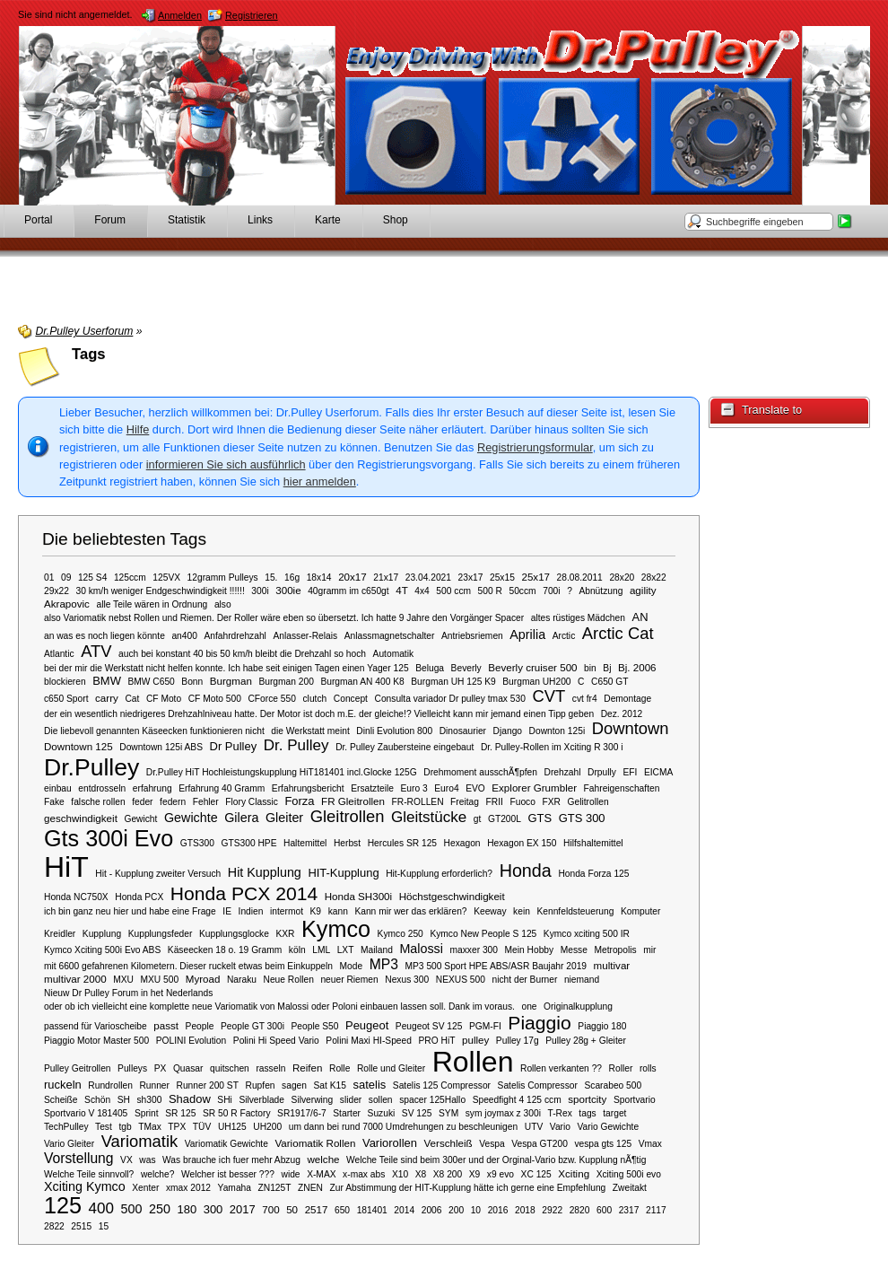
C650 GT (610, 682)
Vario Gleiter (69, 1144)
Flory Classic (251, 802)
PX (160, 1068)
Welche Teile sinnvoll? (89, 1174)
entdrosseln (102, 788)
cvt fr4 (584, 699)
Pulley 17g (517, 1041)
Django (507, 731)
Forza (299, 801)
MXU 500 (159, 980)
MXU (123, 980)
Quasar (188, 1068)
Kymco (335, 928)
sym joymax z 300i (503, 1113)
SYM (448, 1113)
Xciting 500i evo (628, 1174)
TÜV (202, 1127)
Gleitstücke (428, 817)
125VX (166, 577)
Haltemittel (304, 843)
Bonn (192, 682)
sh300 (148, 1100)
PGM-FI (485, 1026)
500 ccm (453, 591)
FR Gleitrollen (353, 801)
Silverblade (261, 1100)
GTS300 (197, 843)
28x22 (653, 577)
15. (271, 577)
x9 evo (500, 1174)
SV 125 (417, 1113)
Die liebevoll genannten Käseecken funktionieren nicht (154, 731)
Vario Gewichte (609, 1127)
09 (66, 577)
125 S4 (92, 577)
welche (323, 1159)
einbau (58, 788)
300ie (287, 590)
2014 (404, 1210)
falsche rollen (98, 802)
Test (103, 1127)
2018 (525, 1210)
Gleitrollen (347, 816)
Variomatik (139, 1141)
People (200, 1026)
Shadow (190, 1099)
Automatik (393, 654)
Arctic (564, 636)
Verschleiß (448, 1143)
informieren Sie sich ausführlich (226, 464)
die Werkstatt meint (310, 731)
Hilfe (138, 429)
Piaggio (539, 1022)
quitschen (229, 1068)
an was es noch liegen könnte (104, 636)
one (528, 1006)
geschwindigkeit (81, 818)
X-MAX (321, 1174)
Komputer (640, 911)
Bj (607, 668)
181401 (372, 1210)
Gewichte (191, 817)
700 (270, 1209)
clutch (314, 699)
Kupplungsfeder (160, 934)
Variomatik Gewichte (226, 1144)
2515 (81, 1226)
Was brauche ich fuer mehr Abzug (231, 1160)
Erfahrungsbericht (308, 788)
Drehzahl (562, 772)
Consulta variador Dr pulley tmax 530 (449, 699)
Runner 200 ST (208, 1085)
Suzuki (382, 1113)
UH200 (267, 1127)
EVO (475, 788)
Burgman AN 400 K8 (362, 682)
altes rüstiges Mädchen (578, 618)
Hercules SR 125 (402, 843)
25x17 (535, 576)
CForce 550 (271, 699)
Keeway (490, 911)
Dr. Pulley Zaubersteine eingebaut (404, 747)
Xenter (145, 1188)
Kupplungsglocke (234, 934)
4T (402, 590)
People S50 (315, 1026)
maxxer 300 (474, 950)
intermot (286, 911)
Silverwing (313, 1100)
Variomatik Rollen (314, 1143)
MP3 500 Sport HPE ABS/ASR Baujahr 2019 (496, 966)
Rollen (473, 1062)
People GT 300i (252, 1026)
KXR (284, 934)
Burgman (231, 681)
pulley (475, 1040)
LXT (345, 950)
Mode (351, 966)
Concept (351, 699)
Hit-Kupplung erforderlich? (439, 874)
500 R (490, 591)
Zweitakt (630, 1188)
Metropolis (615, 950)
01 (49, 577)
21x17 (385, 577)
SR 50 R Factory (237, 1113)
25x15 (502, 577)
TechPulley (66, 1127)
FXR (551, 802)
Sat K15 (330, 1085)
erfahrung (152, 788)
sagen (294, 1085)
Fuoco (522, 802)
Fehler (206, 802)
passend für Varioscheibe (95, 1026)
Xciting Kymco (85, 1186)
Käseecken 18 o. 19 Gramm (225, 950)
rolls (648, 1068)
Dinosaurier (463, 731)
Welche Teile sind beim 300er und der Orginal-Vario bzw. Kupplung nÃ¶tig (496, 1160)
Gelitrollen (588, 802)
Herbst (347, 843)
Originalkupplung (578, 1006)
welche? (158, 1174)
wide (291, 1174)
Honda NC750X (76, 897)
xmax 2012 (188, 1188)
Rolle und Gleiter (391, 1068)
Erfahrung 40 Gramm (221, 788)
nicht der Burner (525, 980)
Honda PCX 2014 (244, 893)
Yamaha (234, 1188)
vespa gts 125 (602, 1144)
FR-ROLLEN (418, 802)
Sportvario (635, 1100)
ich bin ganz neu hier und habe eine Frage (130, 911)
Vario (560, 1127)
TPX (177, 1127)
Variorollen (389, 1143)
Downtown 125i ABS (161, 747)
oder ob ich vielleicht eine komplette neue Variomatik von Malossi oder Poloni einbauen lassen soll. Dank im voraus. (279, 1006)
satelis (370, 1084)
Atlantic (59, 654)
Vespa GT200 (539, 1144)
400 (101, 1208)
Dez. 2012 (622, 714)
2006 (432, 1210)
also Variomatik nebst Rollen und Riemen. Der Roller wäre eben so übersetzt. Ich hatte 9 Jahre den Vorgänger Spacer (284, 618)
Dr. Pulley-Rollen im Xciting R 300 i (552, 747)
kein (521, 911)
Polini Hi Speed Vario (276, 1041)
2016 (498, 1210)
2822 (54, 1226)
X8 (421, 1174)
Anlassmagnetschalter (389, 636)
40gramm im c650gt (348, 591)
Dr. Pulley (296, 745)
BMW (106, 680)
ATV (96, 651)
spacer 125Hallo (432, 1100)
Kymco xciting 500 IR (587, 934)
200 (456, 1210)
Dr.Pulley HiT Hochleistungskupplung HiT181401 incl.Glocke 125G (281, 772)
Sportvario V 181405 (85, 1113)
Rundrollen (110, 1085)
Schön (97, 1100)
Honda (526, 870)
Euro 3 (414, 788)
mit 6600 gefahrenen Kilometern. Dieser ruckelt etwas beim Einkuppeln (188, 966)
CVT (548, 696)
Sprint (147, 1113)
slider (350, 1100)
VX (126, 1160)
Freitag (464, 802)
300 (213, 1209)
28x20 (621, 577)
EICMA (658, 772)
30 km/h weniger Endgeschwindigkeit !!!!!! (159, 591)
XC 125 (536, 1174)
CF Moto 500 (214, 699)
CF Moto (163, 699)
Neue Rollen (289, 980)
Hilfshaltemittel (593, 843)
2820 (580, 1210)
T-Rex (560, 1113)
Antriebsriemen (472, 636)
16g (292, 577)
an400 (183, 636)
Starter (347, 1113)
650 (342, 1210)
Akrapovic (67, 603)
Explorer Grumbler (534, 787)
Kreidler (59, 934)
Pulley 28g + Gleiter (585, 1041)
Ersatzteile (372, 788)
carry (106, 698)
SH (124, 1100)
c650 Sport (66, 699)
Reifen (307, 1067)
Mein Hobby (529, 950)
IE (226, 911)
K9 (316, 911)
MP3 (384, 964)
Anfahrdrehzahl (235, 636)
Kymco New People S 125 (483, 934)
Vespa (491, 1144)
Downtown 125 (78, 746)
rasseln (270, 1068)
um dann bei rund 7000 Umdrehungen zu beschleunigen (403, 1127)
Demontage (627, 699)
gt (478, 819)
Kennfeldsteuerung (575, 911)
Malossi (421, 948)
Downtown (630, 728)
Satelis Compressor (538, 1085)
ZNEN (310, 1188)
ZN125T (275, 1188)
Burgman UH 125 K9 (453, 682)
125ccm (130, 577)
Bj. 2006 (637, 667)
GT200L (504, 819)
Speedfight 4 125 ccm (517, 1100)
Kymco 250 (400, 934)
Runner (154, 1085)
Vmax (650, 1144)
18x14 (319, 577)
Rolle (339, 1068)
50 (292, 1209)
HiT (66, 867)
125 (63, 1205)
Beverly (466, 668)
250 (159, 1209)
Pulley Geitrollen (77, 1068)
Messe (574, 950)
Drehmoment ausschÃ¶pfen (480, 772)
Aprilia (527, 634)
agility (643, 590)
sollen (381, 1100)
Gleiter (284, 817)
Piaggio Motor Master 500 (96, 1041)
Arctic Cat (618, 633)
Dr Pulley (233, 746)
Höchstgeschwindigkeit (452, 896)
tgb (124, 1127)
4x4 (422, 591)
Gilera (241, 817)
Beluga (429, 668)
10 (476, 1210)
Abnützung (600, 591)
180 (186, 1209)
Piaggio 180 (602, 1026)
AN (640, 617)
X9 (475, 1174)
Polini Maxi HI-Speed (369, 1041)
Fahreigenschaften (622, 788)
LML (321, 950)
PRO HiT (436, 1041)
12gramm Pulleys (222, 577)
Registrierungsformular (535, 447)
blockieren (65, 682)
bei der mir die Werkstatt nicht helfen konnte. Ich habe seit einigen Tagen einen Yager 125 (226, 668)
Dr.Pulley (91, 767)
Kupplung (102, 934)
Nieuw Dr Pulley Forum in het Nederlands (128, 993)
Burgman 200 (285, 682)
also (222, 604)
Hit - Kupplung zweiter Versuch (158, 874)
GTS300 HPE (248, 843)
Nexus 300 (407, 980)
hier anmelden (319, 481)
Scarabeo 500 (612, 1085)
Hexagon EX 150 (521, 843)
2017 (243, 1209)
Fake (54, 802)
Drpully (602, 772)
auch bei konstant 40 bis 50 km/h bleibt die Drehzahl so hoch (242, 654)
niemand (581, 980)
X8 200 (447, 1174)
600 (604, 1210)
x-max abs (364, 1174)
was (147, 1160)
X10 (400, 1174)
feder (142, 802)
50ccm (522, 591)
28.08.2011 (580, 577)
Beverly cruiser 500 (532, 667)
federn (173, 802)
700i (551, 591)
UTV (534, 1127)
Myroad (203, 979)
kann (338, 911)
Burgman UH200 (536, 682)
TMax (149, 1127)
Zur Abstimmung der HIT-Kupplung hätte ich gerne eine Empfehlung (468, 1188)
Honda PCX (139, 897)
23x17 (470, 577)
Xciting (573, 1173)
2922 (552, 1210)
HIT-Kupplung (343, 873)
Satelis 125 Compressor (442, 1085)
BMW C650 (150, 682)
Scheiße (61, 1100)
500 (132, 1209)
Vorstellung (79, 1158)
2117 (656, 1210)
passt (165, 1025)
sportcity (587, 1099)
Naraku (242, 980)
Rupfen (260, 1085)
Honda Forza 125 (593, 874)
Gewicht (140, 819)
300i (259, 591)
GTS (540, 818)
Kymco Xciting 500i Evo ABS (102, 950)
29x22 (56, 591)
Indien (251, 911)
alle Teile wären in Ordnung (151, 604)
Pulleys (132, 1068)
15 (104, 1226)
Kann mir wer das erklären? (410, 911)
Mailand (377, 950)
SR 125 (180, 1113)
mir (649, 950)
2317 (629, 1210)
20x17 (352, 576)
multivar (612, 965)
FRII (494, 802)
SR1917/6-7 (301, 1113)
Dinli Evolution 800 (394, 731)
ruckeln (63, 1084)
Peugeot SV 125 (429, 1026)
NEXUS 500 (460, 980)
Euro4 (446, 788)
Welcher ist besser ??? (227, 1174)
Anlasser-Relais (305, 636)
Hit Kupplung (264, 872)
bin (590, 668)
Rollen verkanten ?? (561, 1068)
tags (587, 1113)
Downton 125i (557, 731)
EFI (629, 772)
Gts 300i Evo (108, 838)
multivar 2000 (75, 979)
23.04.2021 (428, 577)
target (614, 1113)
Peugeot (366, 1025)
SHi (224, 1100)
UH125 (232, 1127)
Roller (621, 1068)
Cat (132, 699)
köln (297, 950)
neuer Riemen (349, 980)
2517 (316, 1209)
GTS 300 (582, 818)
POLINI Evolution (191, 1041)
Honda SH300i (358, 896)
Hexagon (462, 843)
